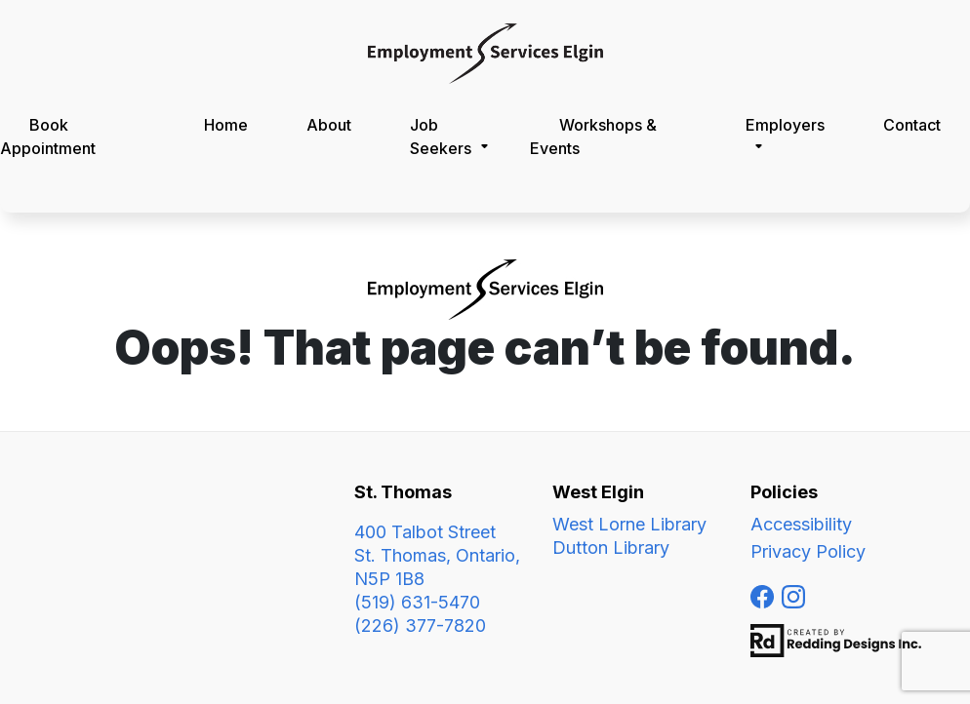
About (328, 125)
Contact (912, 125)
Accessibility (801, 524)
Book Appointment (48, 136)
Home (226, 125)
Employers (785, 125)
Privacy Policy (808, 551)
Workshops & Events (593, 136)
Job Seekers (440, 136)
